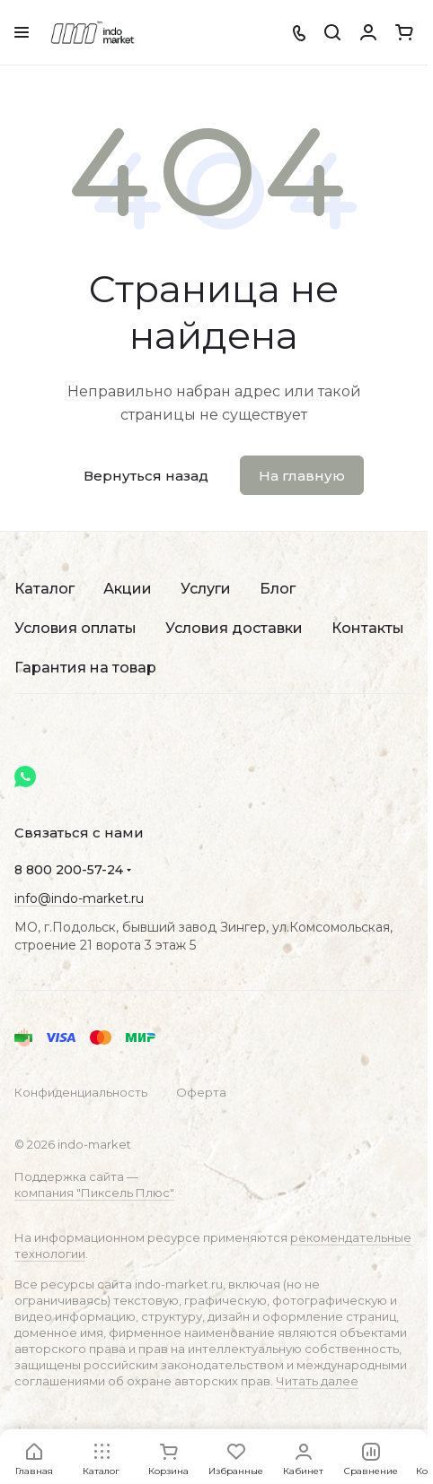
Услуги (206, 588)
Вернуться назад (146, 475)
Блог (278, 588)
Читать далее (317, 1381)
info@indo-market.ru (79, 898)
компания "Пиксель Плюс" (94, 1192)
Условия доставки (234, 628)
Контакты (367, 628)
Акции (127, 588)
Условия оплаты (75, 628)
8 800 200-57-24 (68, 870)
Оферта (201, 1092)
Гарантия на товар (85, 667)
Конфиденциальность (80, 1092)
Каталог (44, 588)
